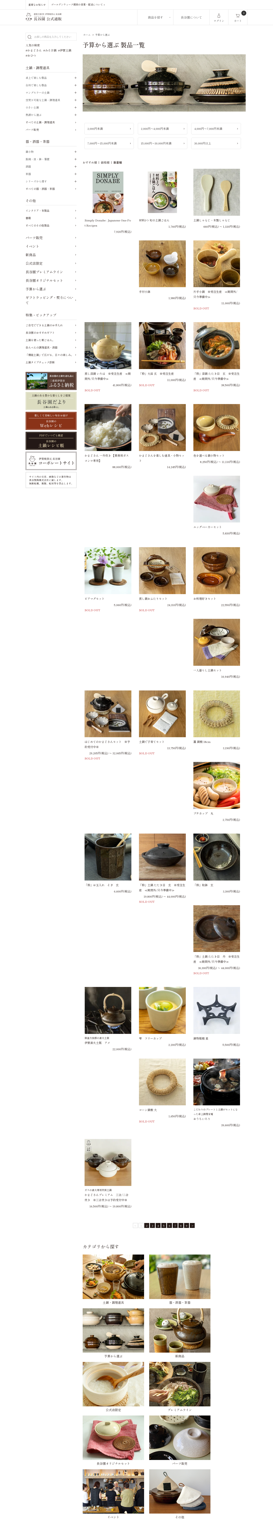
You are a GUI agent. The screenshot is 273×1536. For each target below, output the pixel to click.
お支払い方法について (116, 1412)
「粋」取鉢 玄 (203, 885)
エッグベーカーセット (207, 527)
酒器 (28, 166)
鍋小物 (30, 152)
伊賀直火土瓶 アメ (97, 1043)
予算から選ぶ (102, 34)
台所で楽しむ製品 (36, 85)
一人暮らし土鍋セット (207, 670)
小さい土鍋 (32, 107)
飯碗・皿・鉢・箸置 (37, 159)
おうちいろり (201, 1119)
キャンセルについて (115, 1433)
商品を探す (155, 17)
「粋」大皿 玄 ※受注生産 (156, 374)
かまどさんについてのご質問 (120, 1469)
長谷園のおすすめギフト (40, 332)
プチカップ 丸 (203, 813)
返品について (110, 1426)
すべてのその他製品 (37, 225)
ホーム (87, 34)
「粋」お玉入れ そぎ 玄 (102, 885)
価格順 (105, 162)
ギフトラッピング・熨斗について (49, 300)
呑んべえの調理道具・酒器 (41, 347)
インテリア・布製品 (37, 210)
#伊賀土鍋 (64, 50)
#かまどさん (34, 50)
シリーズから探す (36, 181)
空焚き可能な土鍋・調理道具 (43, 100)
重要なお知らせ (37, 4)
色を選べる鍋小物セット (209, 455)
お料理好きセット (204, 599)
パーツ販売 (32, 130)
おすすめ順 (90, 162)
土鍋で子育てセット (152, 742)
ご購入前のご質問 (113, 1462)
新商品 (31, 254)
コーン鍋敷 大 (148, 1110)
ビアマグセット (94, 599)
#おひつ (31, 55)
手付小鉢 (144, 292)
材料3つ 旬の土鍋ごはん (154, 220)
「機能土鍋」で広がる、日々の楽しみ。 (49, 355)
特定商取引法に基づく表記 (184, 1426)
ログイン (219, 21)
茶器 (28, 174)
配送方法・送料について (118, 1419)
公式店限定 (34, 263)
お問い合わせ (175, 1412)
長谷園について (191, 17)
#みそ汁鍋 (49, 50)
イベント (32, 246)
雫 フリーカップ (150, 1038)
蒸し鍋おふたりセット (153, 599)
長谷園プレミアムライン (44, 271)
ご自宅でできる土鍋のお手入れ (44, 325)
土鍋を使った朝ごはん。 (40, 340)
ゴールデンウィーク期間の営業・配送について (79, 4)
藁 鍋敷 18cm (202, 742)
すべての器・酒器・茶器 (40, 189)
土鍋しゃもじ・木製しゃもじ (211, 220)
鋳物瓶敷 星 (200, 1038)
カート (238, 21)
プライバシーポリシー (181, 1419)
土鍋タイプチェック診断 (40, 362)
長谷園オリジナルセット (44, 280)
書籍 (28, 218)
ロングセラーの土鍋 (37, 92)
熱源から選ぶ (34, 115)
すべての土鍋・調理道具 (40, 122)
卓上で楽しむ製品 (36, 78)
